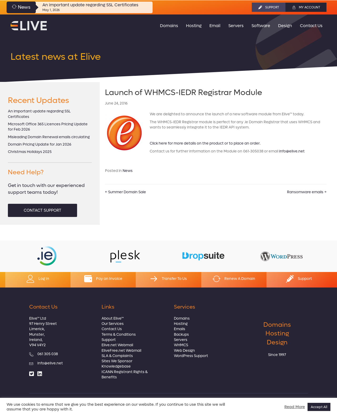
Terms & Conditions (119, 334)
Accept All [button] (319, 407)
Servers (180, 339)
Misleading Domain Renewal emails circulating (49, 137)
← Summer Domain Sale (125, 192)
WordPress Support (191, 355)
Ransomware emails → (306, 192)
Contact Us (112, 328)
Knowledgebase (116, 366)
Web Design (184, 350)
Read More (294, 407)
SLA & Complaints (117, 355)
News (128, 170)
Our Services (113, 323)
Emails (179, 328)
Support (109, 339)
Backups (181, 334)
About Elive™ (113, 318)
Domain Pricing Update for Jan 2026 (39, 144)
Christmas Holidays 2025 (30, 151)
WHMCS (181, 345)
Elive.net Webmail (117, 345)
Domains (182, 318)
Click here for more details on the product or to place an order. (205, 143)
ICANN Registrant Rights (123, 371)
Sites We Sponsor (117, 361)
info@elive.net (292, 151)
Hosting (181, 323)
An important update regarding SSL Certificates (90, 5)
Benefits (109, 377)
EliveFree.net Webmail (121, 350)
